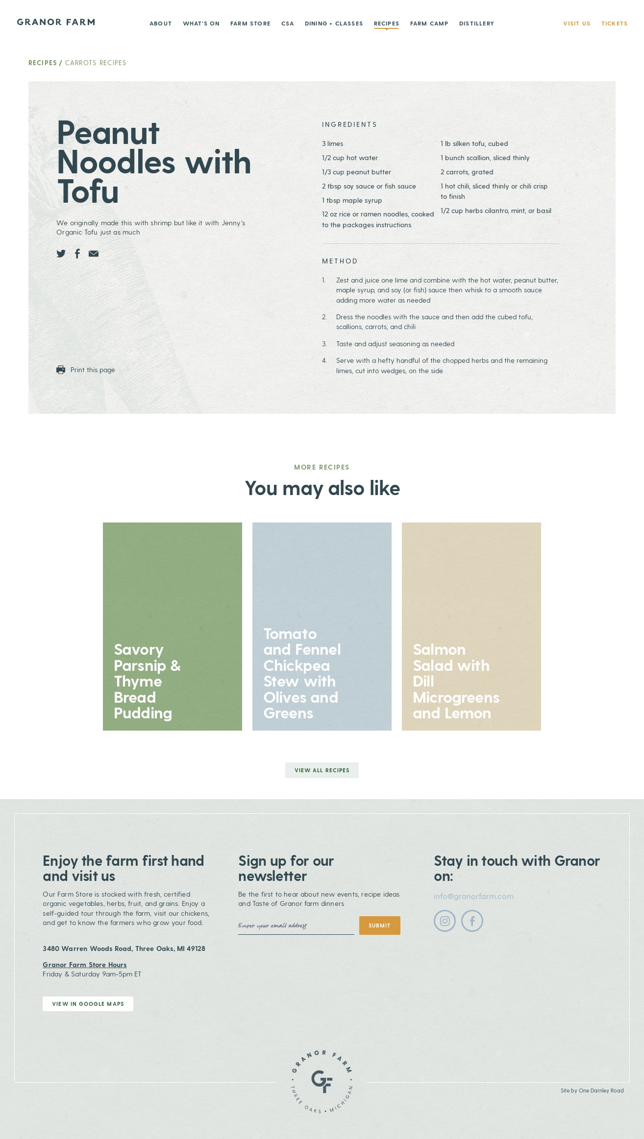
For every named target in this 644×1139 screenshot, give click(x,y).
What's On (201, 23)
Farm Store (250, 23)
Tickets (614, 23)
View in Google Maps (88, 1003)
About (160, 23)
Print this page (85, 369)
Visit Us (577, 23)
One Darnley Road (601, 1090)
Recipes (386, 23)
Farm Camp (429, 23)
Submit (380, 925)
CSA (288, 23)
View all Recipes (322, 770)
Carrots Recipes (96, 62)
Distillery (477, 23)
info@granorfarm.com (474, 896)
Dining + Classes (334, 23)
